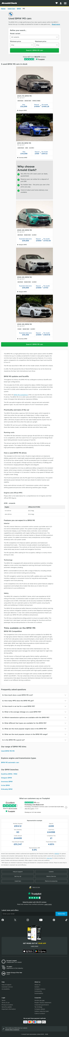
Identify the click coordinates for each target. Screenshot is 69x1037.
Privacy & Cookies (7, 1005)
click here (49, 858)
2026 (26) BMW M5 (34, 231)
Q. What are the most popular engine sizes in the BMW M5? (24, 729)
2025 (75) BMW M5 (34, 97)
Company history (39, 989)
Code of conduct (39, 1013)
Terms (3, 1000)
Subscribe (61, 914)
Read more (56, 24)
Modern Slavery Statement (42, 1002)
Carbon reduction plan (41, 1011)
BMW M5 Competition (21, 395)
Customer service (7, 987)
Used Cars (11, 9)
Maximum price (40, 41)
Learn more (34, 946)
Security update (7, 1007)
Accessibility (6, 989)
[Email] (28, 914)
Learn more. (48, 904)
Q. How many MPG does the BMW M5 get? (18, 701)
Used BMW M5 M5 (7, 751)
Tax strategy (38, 1007)
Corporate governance (41, 1005)
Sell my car (17, 876)
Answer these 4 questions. (12, 1029)
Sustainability (38, 993)
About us (37, 984)
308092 (57, 853)
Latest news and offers (10, 910)
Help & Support (18, 871)
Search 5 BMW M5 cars (34, 50)
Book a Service (51, 876)
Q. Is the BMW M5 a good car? (13, 740)
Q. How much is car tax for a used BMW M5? (18, 706)
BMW (19, 9)
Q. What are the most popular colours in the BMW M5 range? (25, 734)
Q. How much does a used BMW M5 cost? (17, 695)
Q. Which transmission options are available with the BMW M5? (25, 717)
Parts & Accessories (51, 881)
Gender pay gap (39, 1000)
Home (3, 9)
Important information (9, 1009)
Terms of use (6, 1002)
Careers (51, 871)
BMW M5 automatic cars (10, 762)
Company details (39, 1009)
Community (38, 991)
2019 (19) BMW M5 (34, 144)
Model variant (15, 33)
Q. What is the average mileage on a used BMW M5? (21, 712)
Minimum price (15, 41)
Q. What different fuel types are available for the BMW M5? (24, 723)
